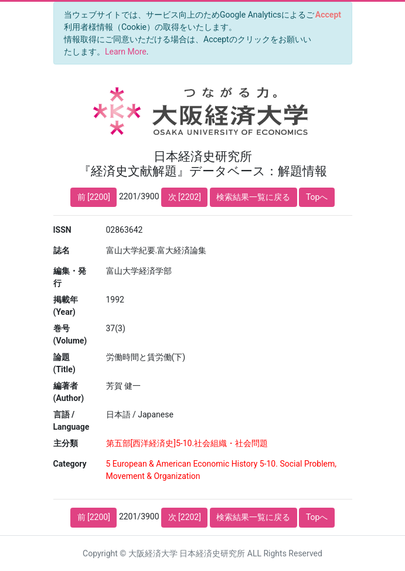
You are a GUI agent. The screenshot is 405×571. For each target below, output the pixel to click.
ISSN (62, 229)
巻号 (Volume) (70, 334)
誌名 (61, 250)
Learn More (126, 51)
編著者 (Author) (68, 392)
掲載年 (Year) (65, 306)
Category (70, 463)
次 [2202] (184, 197)
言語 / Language (71, 420)
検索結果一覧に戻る (253, 197)
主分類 (65, 443)
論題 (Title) (64, 363)
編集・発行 (69, 277)
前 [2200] (93, 197)
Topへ (317, 197)
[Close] (328, 14)
